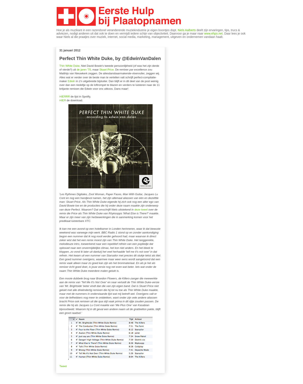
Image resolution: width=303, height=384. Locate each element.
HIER (62, 100)
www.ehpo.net (213, 33)
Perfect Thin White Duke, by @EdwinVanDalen (110, 58)
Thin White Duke (69, 65)
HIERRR (64, 96)
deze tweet (141, 209)
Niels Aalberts (187, 30)
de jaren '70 (84, 69)
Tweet (63, 366)
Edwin (71, 81)
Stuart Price (106, 69)
